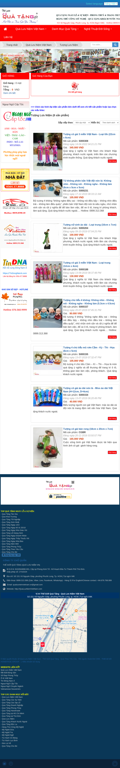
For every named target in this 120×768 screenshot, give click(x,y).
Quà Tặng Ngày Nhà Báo (12, 541)
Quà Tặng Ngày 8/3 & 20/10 (14, 528)
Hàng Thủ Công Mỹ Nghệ (13, 727)
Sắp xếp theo (65, 122)
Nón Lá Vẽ (6, 743)
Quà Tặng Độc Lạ (9, 724)
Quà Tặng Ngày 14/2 (11, 525)
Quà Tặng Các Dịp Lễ (11, 702)
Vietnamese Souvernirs (10, 689)
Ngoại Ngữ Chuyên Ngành (12, 686)
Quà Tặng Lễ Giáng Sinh (12, 533)
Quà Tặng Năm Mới (10, 544)
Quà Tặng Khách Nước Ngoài (14, 721)
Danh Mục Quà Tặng (64, 28)
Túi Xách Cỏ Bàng (9, 738)
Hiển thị (95, 122)
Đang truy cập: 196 (11, 555)
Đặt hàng (112, 161)
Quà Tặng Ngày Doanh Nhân (14, 536)
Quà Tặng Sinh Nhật (10, 522)
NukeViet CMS (94, 659)
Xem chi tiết (9, 93)
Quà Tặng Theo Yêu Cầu (12, 549)
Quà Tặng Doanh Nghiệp (12, 705)
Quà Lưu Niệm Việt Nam (29, 28)
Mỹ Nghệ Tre (7, 732)
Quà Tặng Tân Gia (10, 514)
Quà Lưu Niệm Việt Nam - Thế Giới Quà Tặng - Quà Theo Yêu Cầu (48, 659)
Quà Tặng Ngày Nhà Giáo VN (14, 530)
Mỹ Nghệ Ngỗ (8, 735)
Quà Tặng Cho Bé (9, 552)
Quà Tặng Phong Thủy (11, 547)
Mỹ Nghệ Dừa (8, 730)
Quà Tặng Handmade (11, 711)
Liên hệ (8, 37)
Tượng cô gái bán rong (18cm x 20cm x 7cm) (88, 429)
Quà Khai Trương (9, 517)
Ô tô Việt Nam (7, 678)
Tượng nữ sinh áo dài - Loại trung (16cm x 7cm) (89, 225)
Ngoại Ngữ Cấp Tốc (9, 683)
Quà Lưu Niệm (8, 719)
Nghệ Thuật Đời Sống (97, 28)
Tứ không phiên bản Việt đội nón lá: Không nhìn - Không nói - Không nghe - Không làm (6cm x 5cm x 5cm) (87, 184)
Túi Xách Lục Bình (10, 740)
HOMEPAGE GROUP (10, 662)
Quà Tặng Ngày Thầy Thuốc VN (15, 538)
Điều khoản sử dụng (31, 662)
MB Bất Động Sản (8, 673)
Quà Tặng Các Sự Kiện (12, 700)
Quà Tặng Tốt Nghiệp (11, 519)
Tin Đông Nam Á (8, 681)
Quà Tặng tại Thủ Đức (11, 716)
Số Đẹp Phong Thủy (9, 675)
